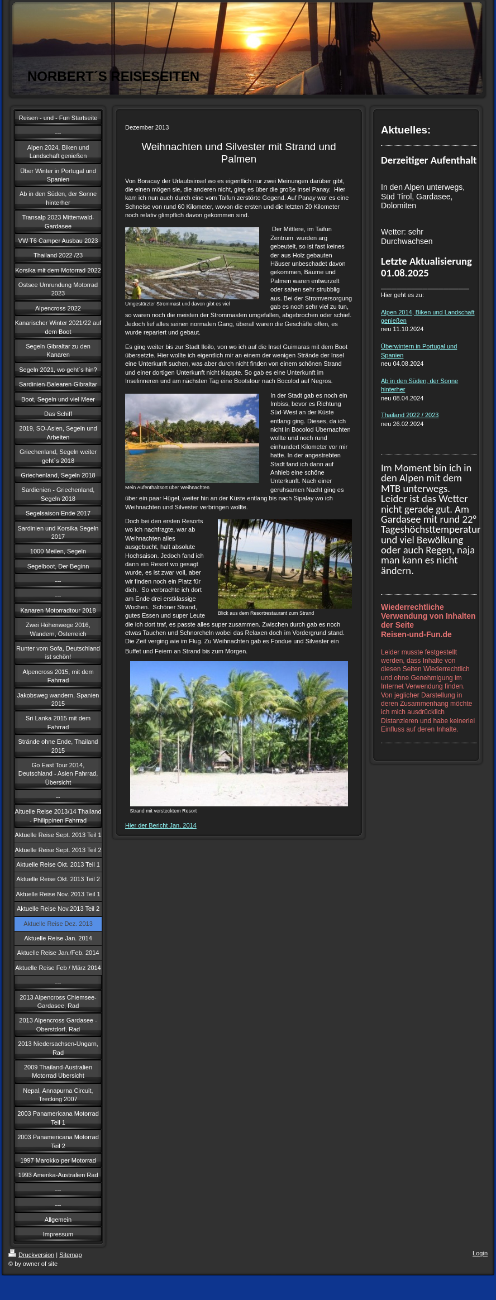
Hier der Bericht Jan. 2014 (161, 825)
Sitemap (70, 1254)
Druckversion (31, 1254)
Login (480, 1253)
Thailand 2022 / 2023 (409, 415)
